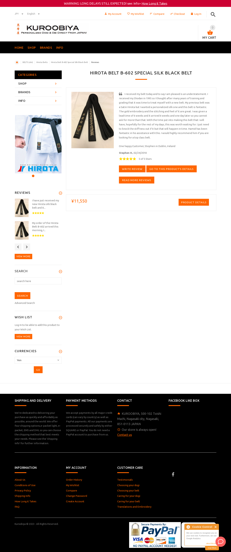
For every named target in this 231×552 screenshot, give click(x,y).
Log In (195, 13)
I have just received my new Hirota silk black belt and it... (45, 204)
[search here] (38, 281)
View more (23, 256)
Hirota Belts (42, 62)
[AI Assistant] (220, 542)
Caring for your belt (128, 501)
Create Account (75, 501)
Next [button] (26, 246)
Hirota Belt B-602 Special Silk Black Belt (69, 62)
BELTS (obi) (28, 62)
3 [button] (42, 173)
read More (212, 548)
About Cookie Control (188, 527)
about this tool (211, 543)
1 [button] (32, 173)
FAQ (17, 506)
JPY (19, 13)
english (33, 13)
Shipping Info (22, 495)
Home (17, 62)
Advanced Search (25, 302)
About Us (20, 479)
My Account (113, 13)
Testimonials (125, 479)
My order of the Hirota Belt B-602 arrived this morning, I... (45, 226)
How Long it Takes (154, 3)
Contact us (124, 434)
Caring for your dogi (128, 495)
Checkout (177, 13)
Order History (74, 479)
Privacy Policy (23, 490)
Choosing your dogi (128, 485)
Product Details (194, 202)
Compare (157, 13)
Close (216, 527)
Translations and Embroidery (134, 506)
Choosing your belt (128, 490)
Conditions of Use (25, 485)
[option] (38, 144)
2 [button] (37, 173)
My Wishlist (135, 13)
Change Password (76, 495)
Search (21, 271)
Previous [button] (18, 246)
